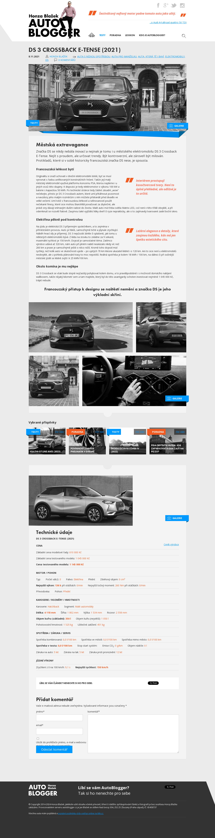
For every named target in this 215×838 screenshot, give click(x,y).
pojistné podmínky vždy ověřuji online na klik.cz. (81, 813)
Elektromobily (175, 56)
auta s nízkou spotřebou (93, 56)
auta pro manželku (124, 56)
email (39, 725)
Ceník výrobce (171, 544)
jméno (40, 711)
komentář (94, 711)
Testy (34, 123)
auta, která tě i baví (151, 56)
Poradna (77, 431)
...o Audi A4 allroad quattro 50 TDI (168, 22)
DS (47, 60)
